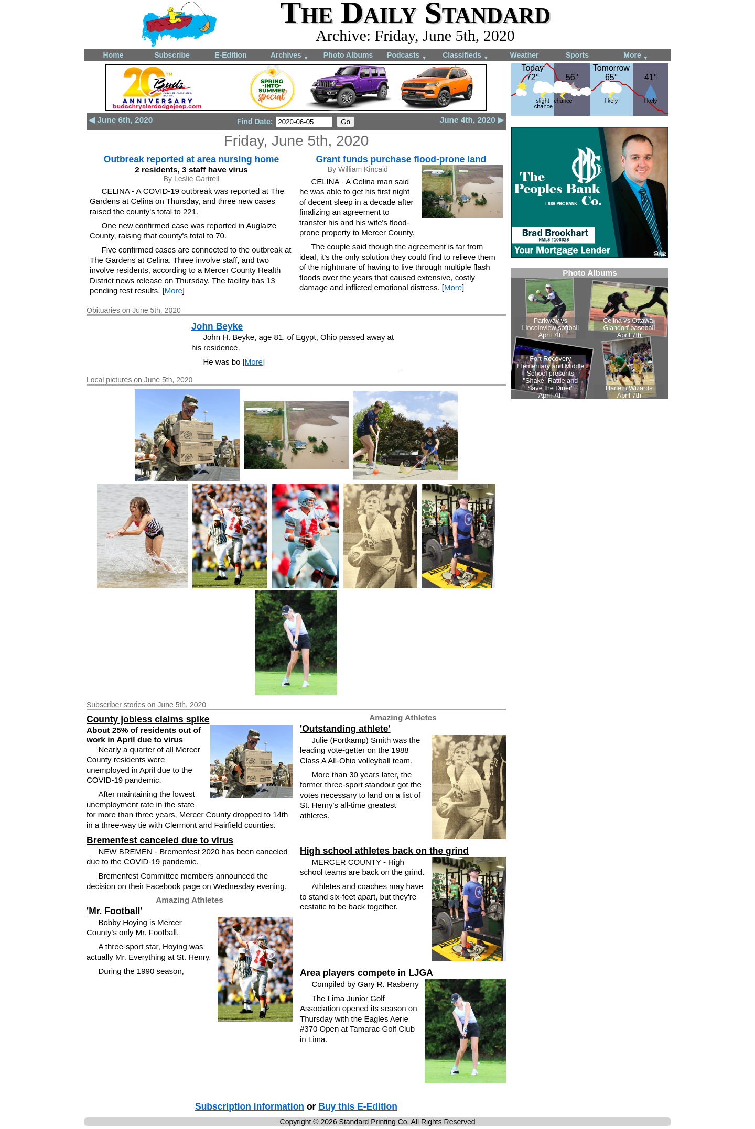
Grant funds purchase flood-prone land (401, 159)
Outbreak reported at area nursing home (191, 159)
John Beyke (217, 326)
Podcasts (407, 56)
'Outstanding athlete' (345, 729)
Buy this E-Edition (357, 1106)
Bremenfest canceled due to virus (160, 840)
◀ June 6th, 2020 (121, 119)
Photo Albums (348, 55)
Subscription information (249, 1106)
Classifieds (466, 56)
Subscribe (172, 55)
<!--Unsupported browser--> (589, 333)
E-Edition (230, 55)
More (635, 56)
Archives (290, 56)
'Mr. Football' (115, 911)
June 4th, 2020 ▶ (472, 119)
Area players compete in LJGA (366, 973)
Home (113, 55)
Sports (577, 55)
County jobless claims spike (148, 719)
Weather (524, 55)
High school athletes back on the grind (384, 851)
